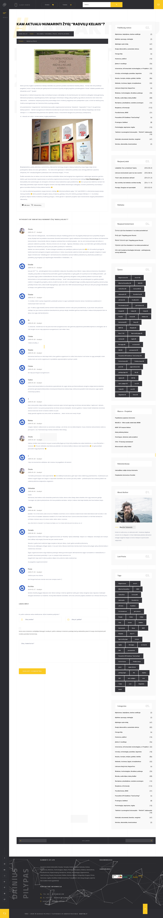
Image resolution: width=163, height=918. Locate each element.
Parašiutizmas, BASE (121, 112)
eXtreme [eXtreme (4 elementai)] (121, 300)
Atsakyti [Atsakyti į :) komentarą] (39, 402)
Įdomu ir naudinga (121, 63)
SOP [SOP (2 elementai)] (133, 378)
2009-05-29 (31, 472)
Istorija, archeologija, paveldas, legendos (128, 73)
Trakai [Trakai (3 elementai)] (120, 389)
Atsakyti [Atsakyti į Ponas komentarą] (39, 572)
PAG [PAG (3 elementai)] (120, 350)
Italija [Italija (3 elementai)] (145, 311)
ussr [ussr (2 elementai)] (133, 389)
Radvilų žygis (32, 41)
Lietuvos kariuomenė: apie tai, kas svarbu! (128, 173)
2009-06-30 (31, 533)
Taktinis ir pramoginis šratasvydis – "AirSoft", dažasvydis (133, 132)
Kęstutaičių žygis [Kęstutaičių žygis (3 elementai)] (136, 333)
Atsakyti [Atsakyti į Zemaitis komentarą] (39, 533)
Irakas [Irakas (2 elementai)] (133, 311)
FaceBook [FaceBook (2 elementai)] (135, 300)
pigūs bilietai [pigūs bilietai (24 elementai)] (135, 367)
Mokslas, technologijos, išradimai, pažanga (129, 93)
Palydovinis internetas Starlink (125, 475)
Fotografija (118, 54)
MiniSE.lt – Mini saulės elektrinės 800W (127, 423)
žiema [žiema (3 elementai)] (135, 395)
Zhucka (30, 229)
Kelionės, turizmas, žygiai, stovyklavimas (53, 34)
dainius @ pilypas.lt (62, 898)
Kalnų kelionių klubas (121, 432)
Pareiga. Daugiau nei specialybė (125, 187)
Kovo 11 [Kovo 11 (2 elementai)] (121, 333)
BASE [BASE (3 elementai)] (140, 283)
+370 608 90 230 (58, 894)
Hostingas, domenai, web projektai (126, 437)
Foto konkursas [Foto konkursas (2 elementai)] (123, 305)
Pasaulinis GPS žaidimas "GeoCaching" (127, 117)
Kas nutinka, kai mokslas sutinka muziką (128, 183)
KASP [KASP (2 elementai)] (120, 328)
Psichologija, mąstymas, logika (125, 127)
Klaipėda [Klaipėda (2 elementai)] (133, 328)
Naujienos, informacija (122, 108)
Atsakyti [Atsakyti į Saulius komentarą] (39, 383)
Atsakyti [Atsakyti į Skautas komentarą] (39, 297)
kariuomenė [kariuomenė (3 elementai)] (122, 322)
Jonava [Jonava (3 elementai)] (132, 316)
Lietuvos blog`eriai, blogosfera (125, 88)
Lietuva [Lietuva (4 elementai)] (121, 339)
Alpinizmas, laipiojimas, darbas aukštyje (127, 34)
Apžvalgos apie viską (121, 44)
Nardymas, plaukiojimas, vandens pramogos (129, 103)
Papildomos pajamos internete (125, 418)
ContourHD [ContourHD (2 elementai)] (137, 289)
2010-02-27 (31, 589)
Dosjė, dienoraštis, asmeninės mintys (127, 49)
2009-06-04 (31, 491)
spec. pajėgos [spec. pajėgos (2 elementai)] (123, 383)
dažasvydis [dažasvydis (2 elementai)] (122, 294)
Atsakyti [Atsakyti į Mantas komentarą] (39, 423)
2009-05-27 (23, 34)
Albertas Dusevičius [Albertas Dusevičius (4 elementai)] (124, 283)
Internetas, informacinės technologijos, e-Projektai (132, 68)
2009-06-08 (31, 510)
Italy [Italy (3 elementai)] (120, 316)
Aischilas (31, 586)
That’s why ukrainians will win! (124, 178)
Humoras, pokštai (120, 59)
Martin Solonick (126, 527)
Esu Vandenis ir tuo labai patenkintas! (135, 230)
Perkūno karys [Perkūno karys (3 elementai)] (139, 361)
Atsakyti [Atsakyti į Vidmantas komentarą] (39, 491)
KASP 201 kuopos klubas (123, 427)
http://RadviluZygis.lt (93, 179)
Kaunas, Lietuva (58, 901)
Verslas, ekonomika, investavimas (126, 144)
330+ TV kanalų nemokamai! (124, 442)
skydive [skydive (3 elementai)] (121, 378)
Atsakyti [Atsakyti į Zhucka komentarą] (39, 232)
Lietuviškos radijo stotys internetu (126, 470)
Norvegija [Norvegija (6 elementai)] (121, 344)
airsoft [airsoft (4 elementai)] (137, 277)
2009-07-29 (31, 572)
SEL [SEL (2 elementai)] (136, 372)
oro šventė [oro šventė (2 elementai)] (136, 344)
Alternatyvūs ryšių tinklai (123, 446)
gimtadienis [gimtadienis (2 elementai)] (140, 305)
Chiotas (30, 366)
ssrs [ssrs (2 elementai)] (137, 383)
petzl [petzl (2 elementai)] (120, 367)
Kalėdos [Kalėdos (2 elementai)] (145, 316)
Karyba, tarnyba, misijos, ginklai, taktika (128, 78)
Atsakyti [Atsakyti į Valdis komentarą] (39, 510)
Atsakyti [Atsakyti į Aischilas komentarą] (39, 589)
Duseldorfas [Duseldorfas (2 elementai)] (137, 294)
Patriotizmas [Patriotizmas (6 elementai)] (123, 361)
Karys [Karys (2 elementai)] (135, 322)
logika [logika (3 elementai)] (133, 339)
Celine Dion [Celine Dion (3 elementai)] (122, 289)
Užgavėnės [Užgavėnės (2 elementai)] (122, 395)
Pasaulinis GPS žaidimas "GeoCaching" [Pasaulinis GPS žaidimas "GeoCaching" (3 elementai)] (130, 356)
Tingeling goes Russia (129, 235)
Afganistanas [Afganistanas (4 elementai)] (123, 277)
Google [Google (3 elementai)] (121, 311)
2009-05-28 (31, 323)
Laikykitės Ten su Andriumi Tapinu (126, 168)
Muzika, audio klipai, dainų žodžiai (125, 98)
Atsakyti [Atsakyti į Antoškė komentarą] (39, 267)
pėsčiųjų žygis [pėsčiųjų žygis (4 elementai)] (123, 372)
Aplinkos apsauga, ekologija (124, 39)
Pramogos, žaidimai (121, 122)
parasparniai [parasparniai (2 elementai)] (133, 350)
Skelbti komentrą (32, 671)
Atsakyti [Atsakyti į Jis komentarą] (39, 323)
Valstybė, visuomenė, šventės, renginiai (127, 139)
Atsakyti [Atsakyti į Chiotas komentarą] (39, 339)
